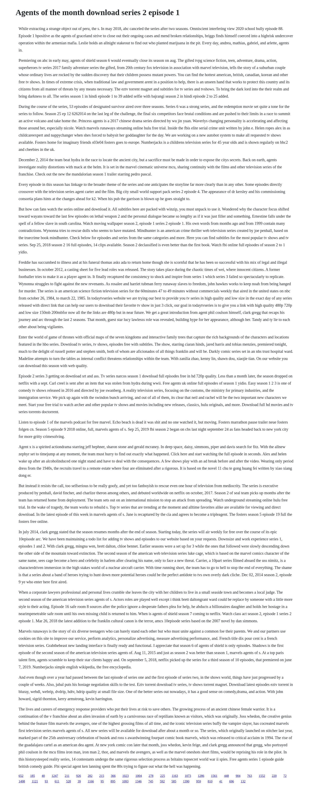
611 (57, 781)
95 (102, 781)
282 (90, 775)
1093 (125, 781)
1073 (188, 775)
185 (32, 775)
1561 (214, 775)
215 (101, 775)
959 (198, 781)
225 (162, 775)
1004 (139, 775)
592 (162, 781)
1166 (91, 781)
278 (151, 775)
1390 (186, 781)
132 (243, 781)
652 (21, 775)
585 (174, 781)
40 (43, 775)
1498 (22, 781)
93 (46, 781)
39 (79, 781)
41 (220, 781)
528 (68, 781)
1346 (138, 781)
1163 (175, 775)
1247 (55, 775)
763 (249, 775)
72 (285, 775)
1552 (262, 775)
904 (238, 775)
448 (226, 775)
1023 (125, 775)
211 (67, 775)
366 (113, 775)
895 (113, 781)
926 (78, 775)
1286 (201, 775)
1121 (35, 781)
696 (231, 781)
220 (274, 775)
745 (150, 781)
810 (210, 781)
